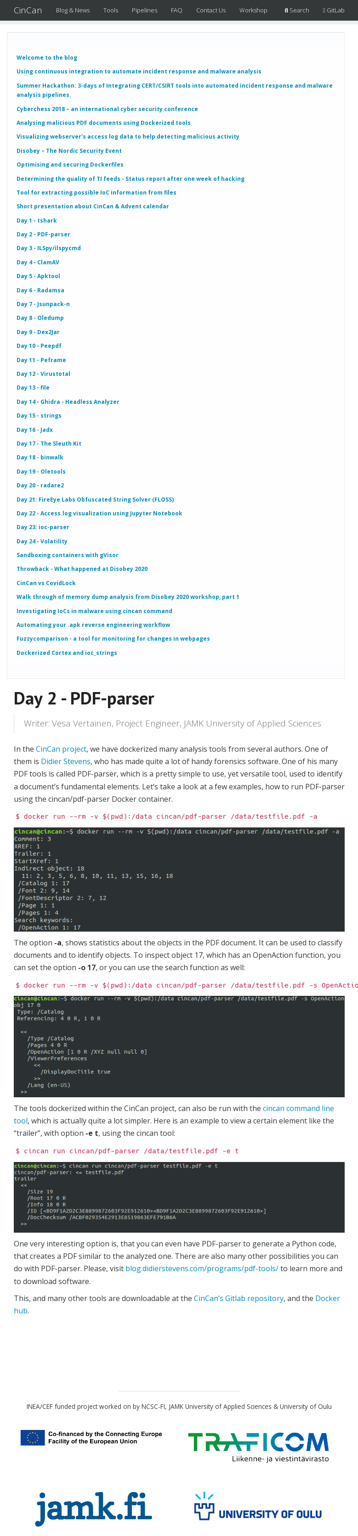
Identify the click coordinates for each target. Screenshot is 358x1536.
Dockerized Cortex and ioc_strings (67, 653)
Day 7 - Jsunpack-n (43, 304)
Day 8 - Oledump (40, 318)
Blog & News (73, 10)
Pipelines (144, 10)
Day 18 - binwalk (40, 457)
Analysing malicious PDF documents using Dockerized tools (104, 123)
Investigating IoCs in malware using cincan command (94, 611)
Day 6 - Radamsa (40, 290)
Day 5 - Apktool (38, 276)
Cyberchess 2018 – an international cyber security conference (107, 109)
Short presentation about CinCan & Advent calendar (93, 206)
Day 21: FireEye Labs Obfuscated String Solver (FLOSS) (95, 499)
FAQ (176, 10)
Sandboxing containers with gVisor (68, 555)
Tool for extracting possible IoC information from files (96, 192)
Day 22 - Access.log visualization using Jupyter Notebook (99, 513)
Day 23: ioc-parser (43, 527)
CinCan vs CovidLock (46, 583)
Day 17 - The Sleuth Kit (49, 443)
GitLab (334, 10)
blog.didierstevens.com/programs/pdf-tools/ (201, 1268)
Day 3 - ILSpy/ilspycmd (49, 248)
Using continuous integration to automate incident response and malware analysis (139, 71)
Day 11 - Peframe (41, 360)
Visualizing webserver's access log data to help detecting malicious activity (128, 136)
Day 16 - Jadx (35, 430)
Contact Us (211, 10)
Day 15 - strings (39, 415)
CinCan (28, 10)
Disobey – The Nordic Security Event (69, 151)
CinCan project (61, 749)
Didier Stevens (66, 761)
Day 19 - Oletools (41, 471)
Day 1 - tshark (37, 220)
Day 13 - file (33, 387)
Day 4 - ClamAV (38, 262)
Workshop (253, 10)
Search (297, 10)
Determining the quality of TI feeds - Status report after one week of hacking (130, 179)
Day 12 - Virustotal (43, 374)
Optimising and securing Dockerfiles (70, 164)
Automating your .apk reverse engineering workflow (93, 625)
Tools (110, 10)
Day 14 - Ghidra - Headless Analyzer (68, 402)
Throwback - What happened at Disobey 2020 (82, 569)
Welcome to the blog (47, 57)
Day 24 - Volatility (42, 541)
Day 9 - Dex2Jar (38, 332)
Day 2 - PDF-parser (43, 234)
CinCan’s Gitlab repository (239, 1298)
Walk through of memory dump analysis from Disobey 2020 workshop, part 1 (128, 597)
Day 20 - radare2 (40, 485)
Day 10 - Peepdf (39, 346)
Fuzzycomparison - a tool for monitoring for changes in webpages (113, 638)
